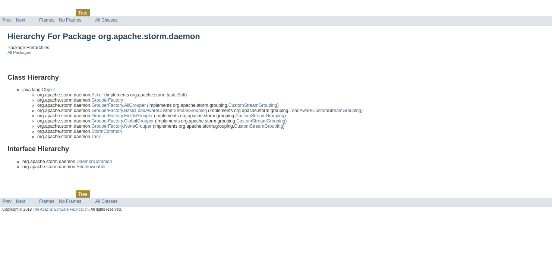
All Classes (106, 20)
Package (34, 12)
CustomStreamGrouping (252, 105)
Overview (11, 12)
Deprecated (106, 12)
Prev (7, 20)
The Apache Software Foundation (61, 209)
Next (20, 20)
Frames (46, 20)
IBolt (180, 95)
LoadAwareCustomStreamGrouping (325, 110)
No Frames (70, 20)
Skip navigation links (20, 6)
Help (142, 12)
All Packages (19, 52)
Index (127, 12)
